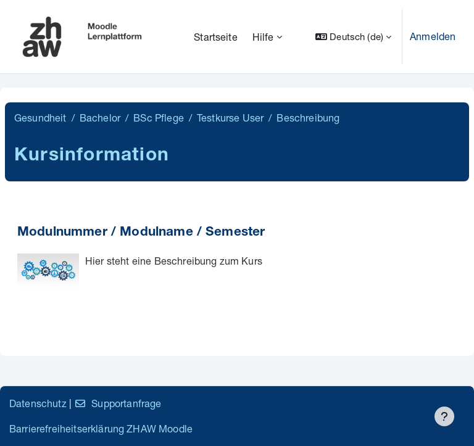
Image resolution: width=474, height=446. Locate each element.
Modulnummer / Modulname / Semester (141, 232)
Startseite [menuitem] (216, 37)
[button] (353, 36)
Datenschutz (38, 403)
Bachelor (100, 117)
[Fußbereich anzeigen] (444, 416)
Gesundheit (40, 117)
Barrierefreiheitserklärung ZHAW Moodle (101, 428)
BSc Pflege (158, 117)
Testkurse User (230, 117)
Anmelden (432, 36)
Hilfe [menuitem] (263, 37)
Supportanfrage (117, 403)
